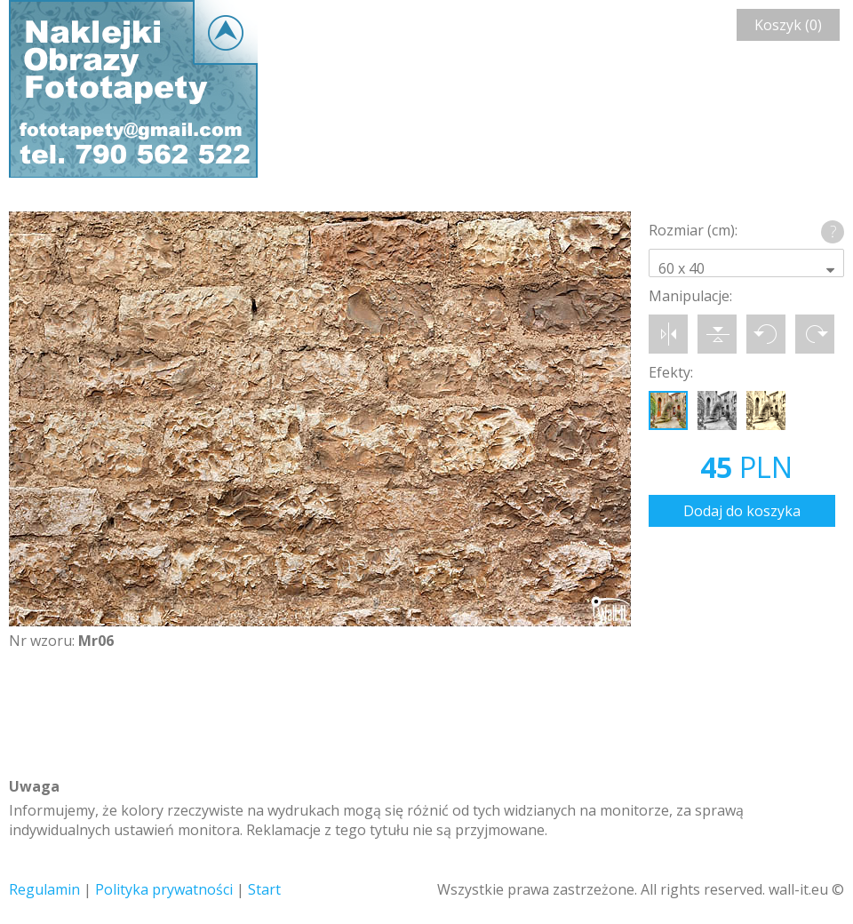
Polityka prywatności (164, 889)
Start (264, 889)
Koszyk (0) (788, 25)
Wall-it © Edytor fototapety (133, 89)
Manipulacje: (690, 296)
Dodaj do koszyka (742, 511)
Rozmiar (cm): (693, 230)
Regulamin (44, 889)
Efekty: (671, 372)
